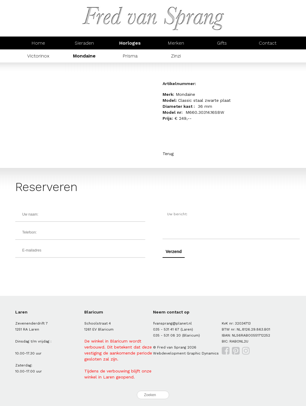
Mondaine (84, 56)
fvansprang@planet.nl (172, 323)
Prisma (130, 56)
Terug (168, 153)
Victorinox (38, 56)
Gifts (222, 43)
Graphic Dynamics (203, 353)
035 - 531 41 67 (166, 329)
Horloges (130, 43)
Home (38, 43)
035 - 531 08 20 (167, 335)
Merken (176, 43)
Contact (267, 43)
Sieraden (84, 43)
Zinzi (176, 56)
